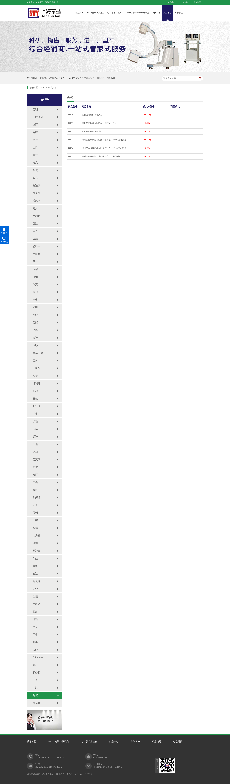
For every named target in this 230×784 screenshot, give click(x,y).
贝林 (35, 429)
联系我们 (171, 2)
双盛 (35, 489)
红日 (35, 147)
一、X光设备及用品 (95, 13)
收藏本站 (184, 2)
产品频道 (52, 87)
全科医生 (38, 657)
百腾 (35, 132)
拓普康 (36, 406)
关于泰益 (179, 13)
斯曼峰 (36, 581)
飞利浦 (36, 383)
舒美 (35, 642)
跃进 (35, 170)
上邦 (35, 520)
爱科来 (36, 246)
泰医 (35, 474)
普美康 (36, 459)
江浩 (35, 444)
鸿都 (35, 467)
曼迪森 (36, 550)
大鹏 (35, 649)
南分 (35, 208)
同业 (35, 588)
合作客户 (135, 741)
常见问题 (156, 741)
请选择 (36, 702)
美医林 (36, 254)
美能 (35, 322)
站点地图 (178, 741)
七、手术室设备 (114, 13)
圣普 (35, 261)
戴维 (35, 611)
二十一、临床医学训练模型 (137, 13)
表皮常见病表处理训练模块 (81, 78)
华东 (35, 177)
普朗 (35, 109)
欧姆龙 (36, 497)
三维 (35, 398)
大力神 (36, 535)
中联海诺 (38, 117)
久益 (35, 558)
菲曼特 (36, 672)
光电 (35, 299)
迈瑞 (35, 238)
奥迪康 (36, 185)
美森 (35, 231)
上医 (35, 124)
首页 (42, 87)
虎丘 (35, 139)
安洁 (35, 573)
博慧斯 (36, 200)
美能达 (36, 604)
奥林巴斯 (38, 352)
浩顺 (35, 345)
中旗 (35, 687)
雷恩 (35, 566)
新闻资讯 (156, 13)
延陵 (35, 436)
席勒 (35, 451)
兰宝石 (36, 413)
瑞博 (35, 543)
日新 (35, 619)
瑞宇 (35, 269)
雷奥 (35, 360)
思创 (35, 512)
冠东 (35, 155)
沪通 (35, 421)
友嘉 (35, 482)
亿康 (35, 330)
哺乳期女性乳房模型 (106, 78)
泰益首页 (79, 13)
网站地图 (197, 2)
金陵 (35, 596)
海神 (35, 337)
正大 (35, 680)
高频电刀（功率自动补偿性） (53, 78)
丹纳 (35, 276)
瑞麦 (35, 284)
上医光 (36, 368)
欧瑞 (35, 527)
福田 (35, 307)
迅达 (35, 223)
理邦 (35, 292)
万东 (35, 162)
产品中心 (167, 13)
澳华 (35, 375)
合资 (35, 695)
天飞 (35, 505)
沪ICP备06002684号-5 (84, 774)
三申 (35, 634)
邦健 (35, 314)
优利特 (36, 216)
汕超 (35, 391)
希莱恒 (36, 193)
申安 (35, 626)
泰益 (35, 664)
